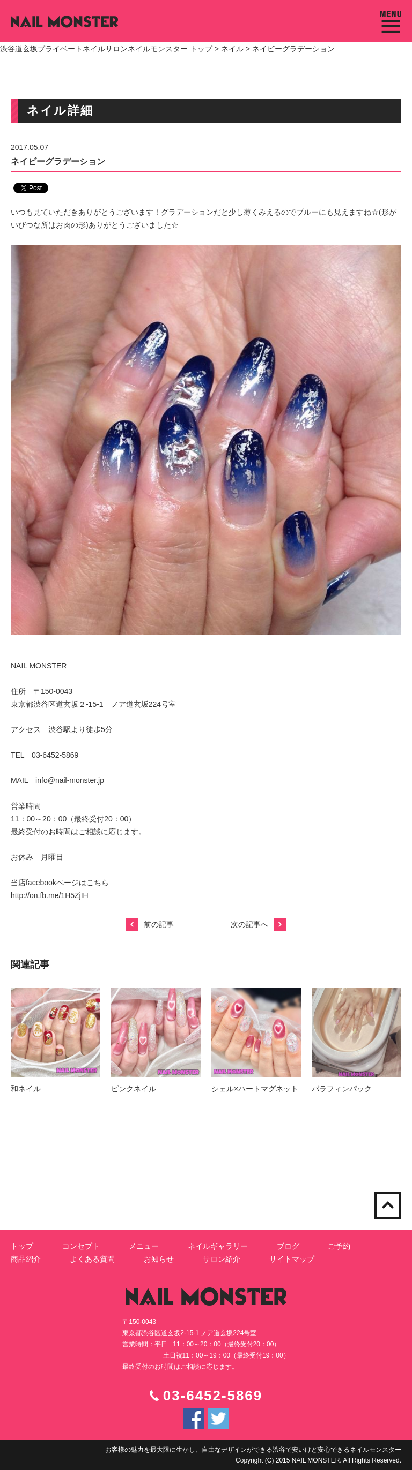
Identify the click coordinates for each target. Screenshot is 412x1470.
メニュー (144, 1246)
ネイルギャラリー (218, 1246)
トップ (22, 1246)
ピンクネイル (133, 1088)
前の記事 (150, 924)
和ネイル (26, 1088)
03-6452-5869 (212, 1396)
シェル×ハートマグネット (254, 1088)
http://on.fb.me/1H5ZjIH (50, 895)
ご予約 (339, 1246)
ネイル (232, 48)
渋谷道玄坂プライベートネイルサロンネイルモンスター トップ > (110, 48)
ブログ (288, 1246)
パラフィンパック (342, 1088)
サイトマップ (291, 1259)
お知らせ (159, 1259)
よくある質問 (92, 1259)
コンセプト (81, 1246)
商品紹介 (26, 1259)
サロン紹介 (221, 1259)
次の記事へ (258, 924)
